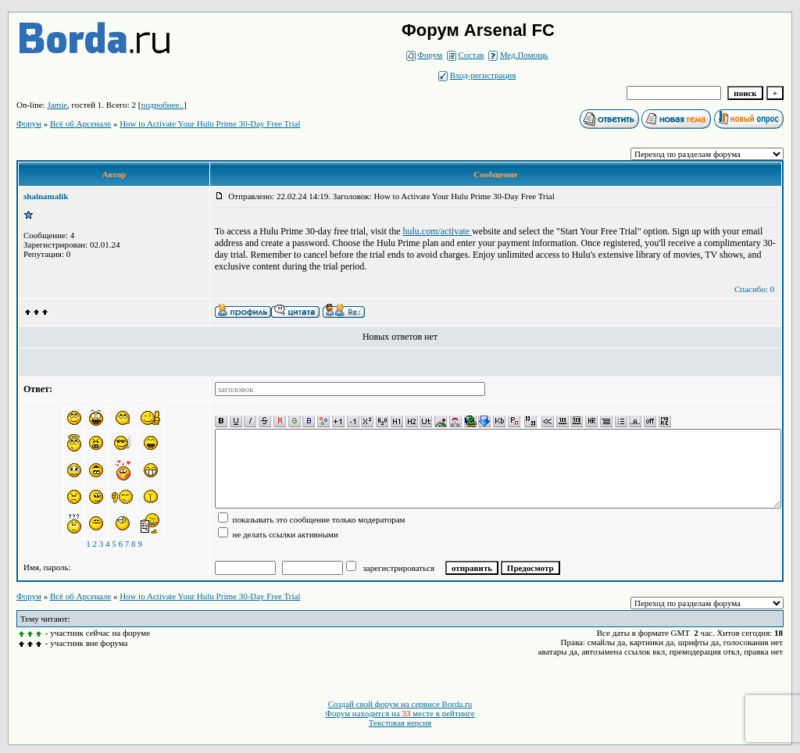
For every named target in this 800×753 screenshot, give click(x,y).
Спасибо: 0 (754, 289)
